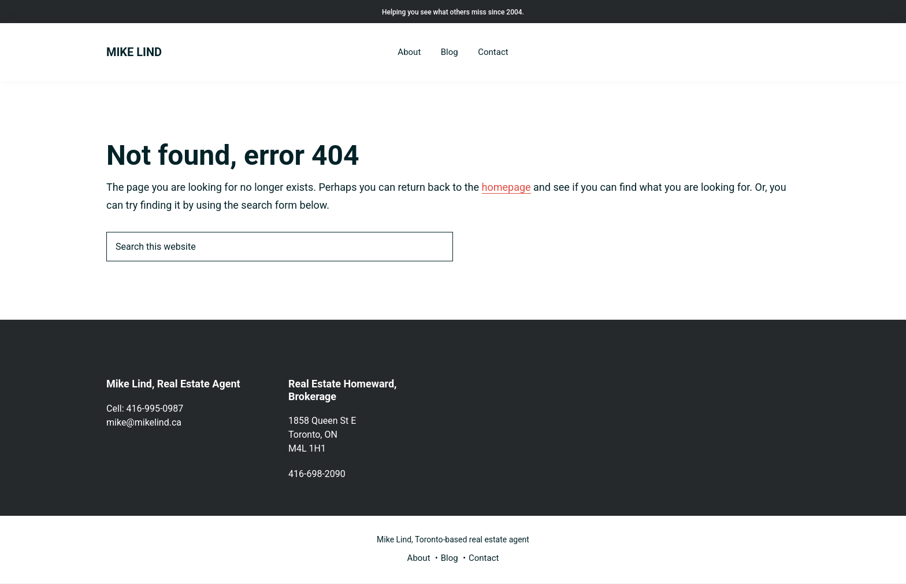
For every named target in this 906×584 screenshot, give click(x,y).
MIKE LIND (134, 52)
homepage (506, 187)
